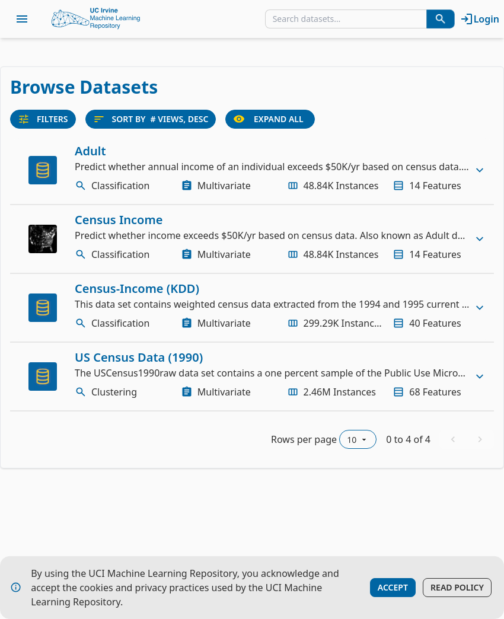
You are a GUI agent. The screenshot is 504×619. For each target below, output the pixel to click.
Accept (393, 587)
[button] (252, 170)
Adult (90, 151)
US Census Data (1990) (139, 357)
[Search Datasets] (440, 18)
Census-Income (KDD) (137, 288)
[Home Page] (96, 19)
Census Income (118, 220)
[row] (252, 170)
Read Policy (457, 587)
